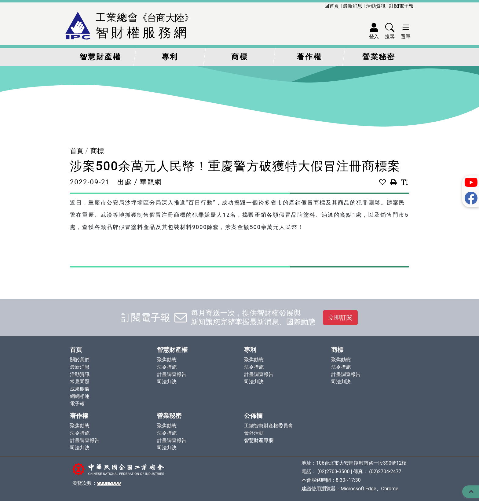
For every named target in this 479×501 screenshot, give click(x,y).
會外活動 (254, 433)
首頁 (76, 151)
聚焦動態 (167, 360)
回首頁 (331, 6)
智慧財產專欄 (258, 440)
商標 (239, 57)
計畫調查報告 (171, 374)
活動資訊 (376, 6)
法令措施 (167, 367)
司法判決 (167, 382)
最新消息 (352, 6)
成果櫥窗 (80, 389)
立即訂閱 (340, 317)
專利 (170, 57)
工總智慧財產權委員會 (268, 426)
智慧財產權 (100, 57)
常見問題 (80, 382)
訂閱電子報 (401, 6)
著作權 (309, 57)
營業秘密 (378, 57)
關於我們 (80, 360)
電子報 (77, 404)
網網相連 (80, 396)
